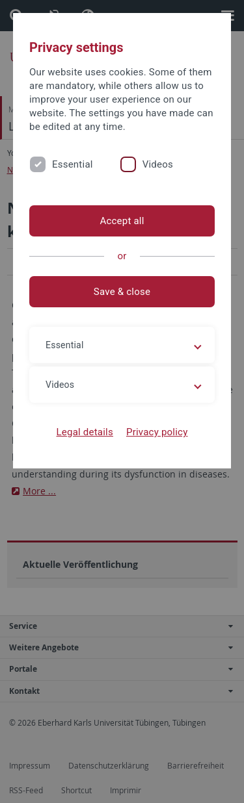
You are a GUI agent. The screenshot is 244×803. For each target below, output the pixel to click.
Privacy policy (157, 432)
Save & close (122, 292)
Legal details (85, 432)
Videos (157, 164)
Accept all (122, 221)
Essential (72, 164)
